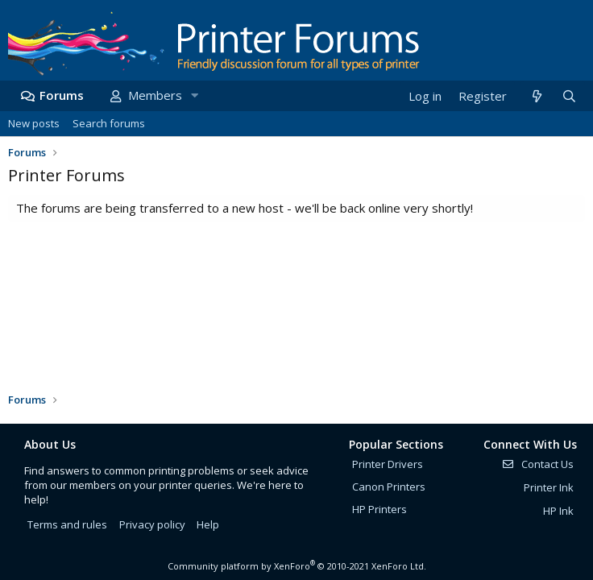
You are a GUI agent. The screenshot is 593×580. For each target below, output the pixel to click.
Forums (61, 95)
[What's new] (536, 96)
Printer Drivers (387, 464)
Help (208, 524)
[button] (194, 95)
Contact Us (537, 464)
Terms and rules (67, 524)
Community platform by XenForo (297, 566)
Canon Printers (388, 486)
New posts (34, 123)
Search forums (109, 123)
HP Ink (558, 510)
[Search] (569, 96)
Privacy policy (152, 524)
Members (155, 95)
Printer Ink (549, 487)
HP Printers (379, 509)
